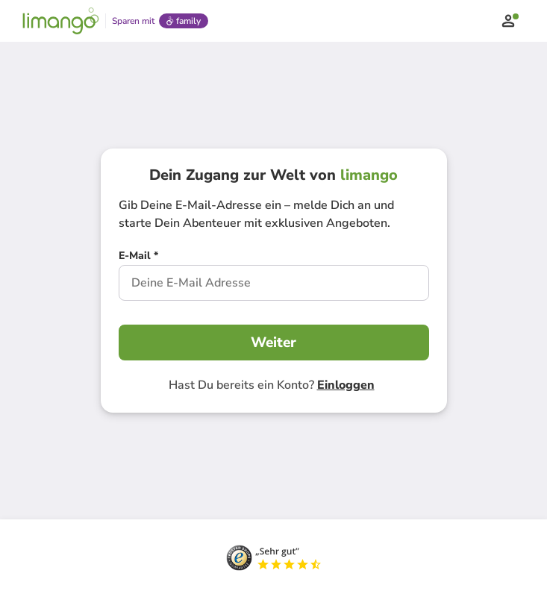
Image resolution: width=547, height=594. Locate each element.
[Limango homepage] (60, 21)
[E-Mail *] (138, 257)
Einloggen (346, 385)
